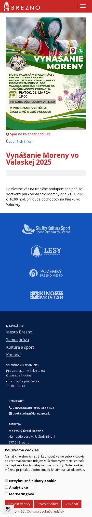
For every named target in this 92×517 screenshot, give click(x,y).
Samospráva (17, 339)
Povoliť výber (48, 504)
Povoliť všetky (19, 504)
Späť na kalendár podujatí (28, 134)
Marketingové (21, 494)
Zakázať (72, 504)
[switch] (6, 480)
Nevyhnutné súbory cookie (32, 480)
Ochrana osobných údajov (45, 511)
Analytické (18, 487)
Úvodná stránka (18, 141)
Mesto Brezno (19, 332)
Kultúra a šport (20, 347)
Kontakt (13, 355)
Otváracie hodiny (19, 375)
